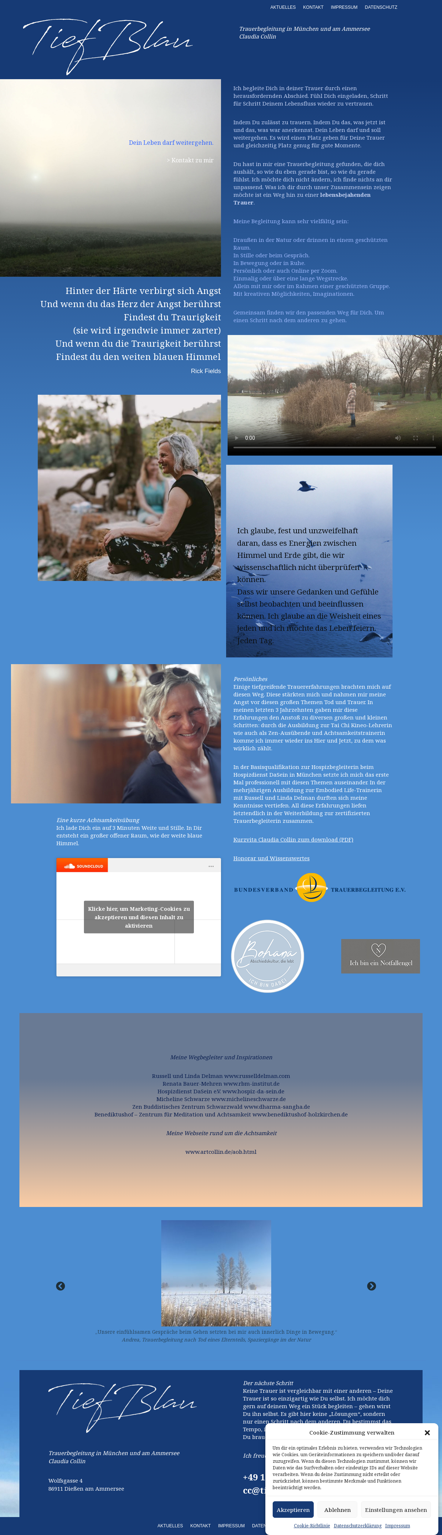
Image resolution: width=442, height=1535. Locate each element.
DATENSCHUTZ (381, 7)
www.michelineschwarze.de (248, 1099)
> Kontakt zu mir (190, 160)
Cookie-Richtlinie (312, 1526)
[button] (427, 1432)
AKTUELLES (283, 7)
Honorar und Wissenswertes (271, 858)
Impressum (397, 1526)
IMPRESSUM (344, 7)
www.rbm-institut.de (252, 1083)
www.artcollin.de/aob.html (221, 1151)
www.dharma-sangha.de (277, 1106)
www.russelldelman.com (257, 1075)
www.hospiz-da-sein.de (253, 1091)
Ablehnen (337, 1509)
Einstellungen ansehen (396, 1509)
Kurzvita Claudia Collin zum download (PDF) (293, 839)
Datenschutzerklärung (358, 1526)
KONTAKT (313, 7)
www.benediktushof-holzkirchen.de (300, 1114)
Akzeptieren (293, 1509)
